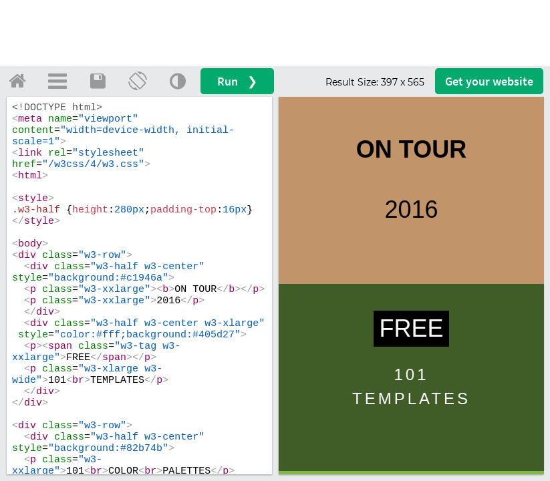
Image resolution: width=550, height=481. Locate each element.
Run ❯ (237, 81)
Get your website (489, 81)
